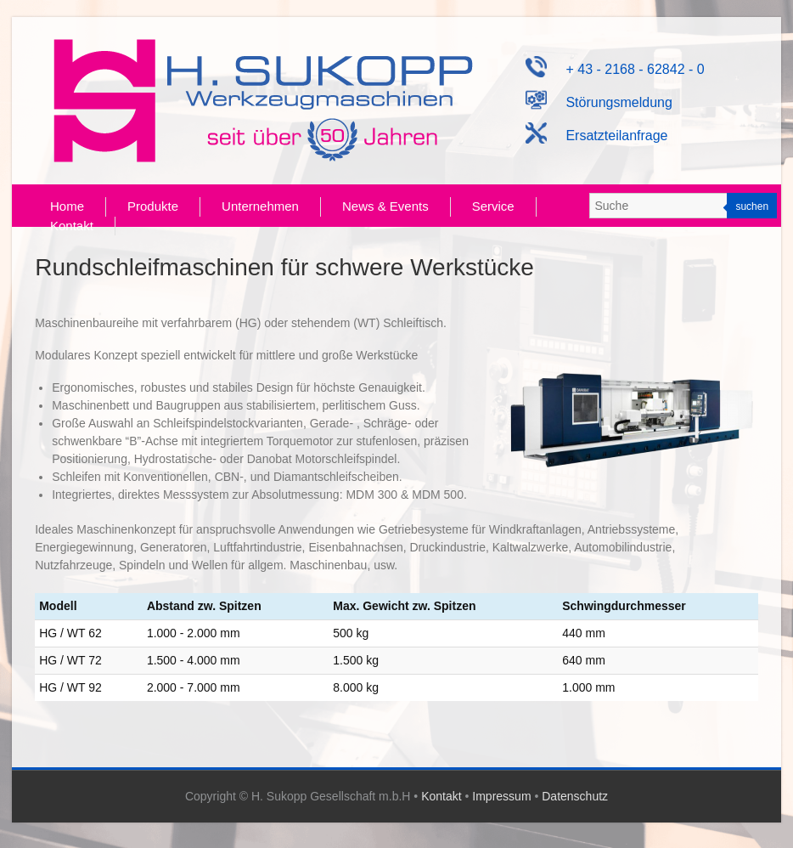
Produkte (152, 206)
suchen (751, 206)
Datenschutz (575, 796)
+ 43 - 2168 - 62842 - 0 (615, 69)
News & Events (385, 206)
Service (493, 206)
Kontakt (71, 225)
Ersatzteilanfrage (596, 135)
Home (67, 206)
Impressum (501, 796)
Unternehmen (260, 206)
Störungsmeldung (599, 102)
